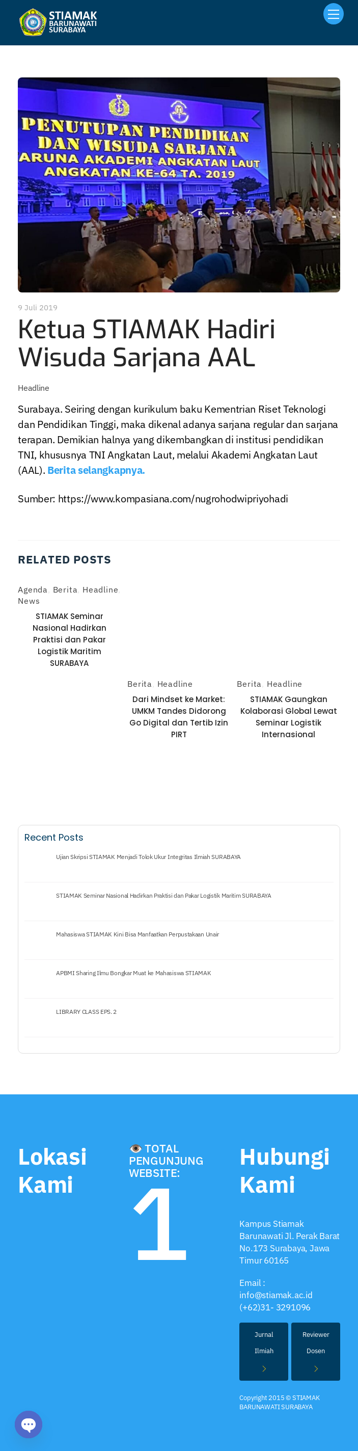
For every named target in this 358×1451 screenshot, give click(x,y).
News (29, 601)
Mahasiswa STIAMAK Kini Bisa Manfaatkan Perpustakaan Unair (137, 934)
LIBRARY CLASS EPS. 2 (86, 1011)
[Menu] (333, 13)
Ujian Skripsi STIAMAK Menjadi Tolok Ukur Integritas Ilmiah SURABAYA (148, 857)
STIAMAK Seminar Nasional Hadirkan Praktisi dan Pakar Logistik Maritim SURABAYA (69, 639)
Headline (33, 388)
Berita (65, 589)
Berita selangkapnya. (96, 470)
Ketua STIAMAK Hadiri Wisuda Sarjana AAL (147, 343)
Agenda (33, 589)
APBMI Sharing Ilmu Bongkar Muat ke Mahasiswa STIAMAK (133, 973)
